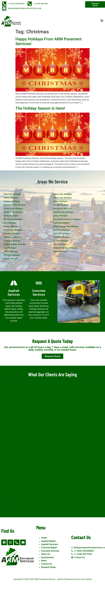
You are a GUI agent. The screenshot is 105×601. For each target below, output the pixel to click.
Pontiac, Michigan (11, 226)
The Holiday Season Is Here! (40, 108)
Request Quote (48, 567)
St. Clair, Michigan (60, 241)
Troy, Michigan (10, 248)
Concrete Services (50, 551)
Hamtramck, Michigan (62, 208)
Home (44, 538)
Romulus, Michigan (12, 233)
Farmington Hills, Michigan (15, 205)
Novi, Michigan (10, 223)
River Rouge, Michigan (13, 230)
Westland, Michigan (12, 255)
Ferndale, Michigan (61, 205)
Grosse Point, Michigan (13, 208)
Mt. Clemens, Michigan (13, 219)
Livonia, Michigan (60, 216)
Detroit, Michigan (60, 201)
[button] (102, 21)
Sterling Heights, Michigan (15, 244)
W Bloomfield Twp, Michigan (65, 248)
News (44, 560)
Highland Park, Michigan (63, 212)
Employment (47, 557)
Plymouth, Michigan (61, 223)
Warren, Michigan (11, 251)
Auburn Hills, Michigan (62, 194)
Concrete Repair (49, 547)
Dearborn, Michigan (12, 201)
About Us (45, 554)
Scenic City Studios (83, 579)
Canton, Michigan (11, 198)
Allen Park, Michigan (12, 194)
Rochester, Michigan (61, 230)
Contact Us (46, 564)
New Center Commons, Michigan (66, 219)
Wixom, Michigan (11, 259)
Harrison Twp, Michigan (13, 212)
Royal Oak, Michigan (61, 233)
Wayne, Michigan (60, 251)
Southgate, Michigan (12, 241)
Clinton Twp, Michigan (62, 198)
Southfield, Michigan (61, 237)
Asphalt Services (49, 544)
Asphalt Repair (48, 541)
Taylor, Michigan (60, 244)
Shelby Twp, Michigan (13, 237)
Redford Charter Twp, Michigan (66, 226)
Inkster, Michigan (11, 216)
